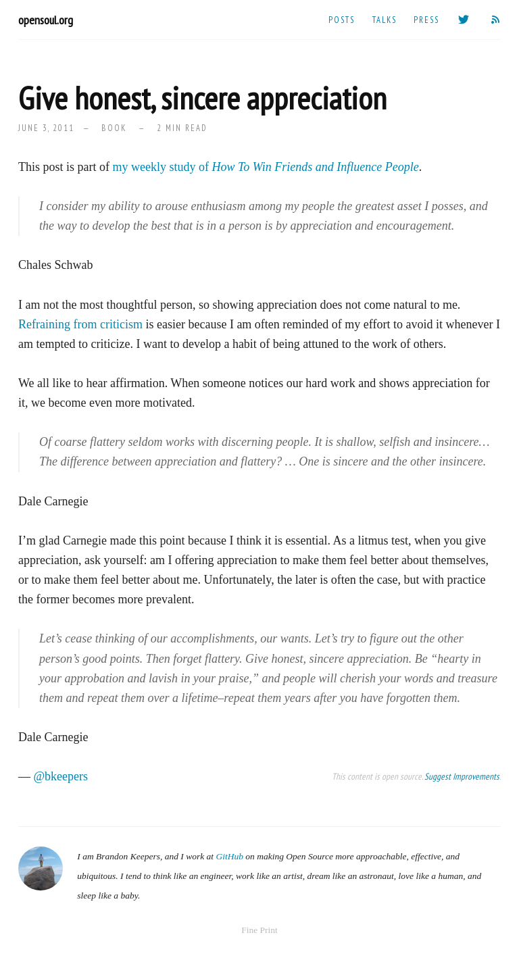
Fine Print (259, 930)
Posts (341, 19)
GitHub (229, 856)
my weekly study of (266, 167)
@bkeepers (61, 776)
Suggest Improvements (461, 776)
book (113, 127)
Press (426, 19)
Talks (384, 19)
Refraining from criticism (80, 324)
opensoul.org (45, 20)
